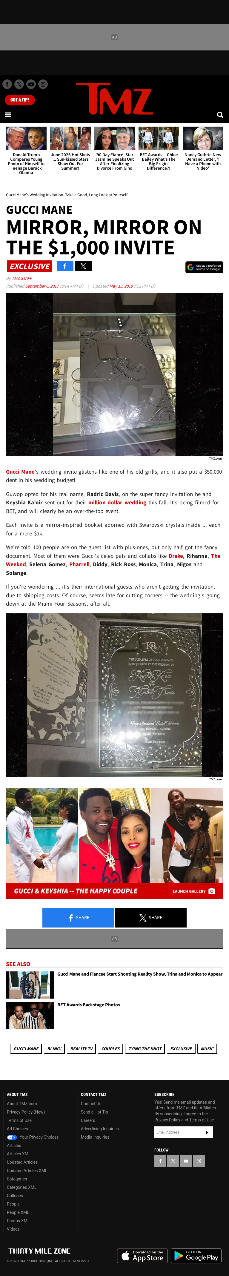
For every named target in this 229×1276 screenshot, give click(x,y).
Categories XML (21, 1187)
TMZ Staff (22, 278)
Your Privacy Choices (33, 1137)
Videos (13, 1229)
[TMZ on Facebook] (7, 84)
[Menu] (8, 114)
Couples (110, 1048)
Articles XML (19, 1153)
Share (78, 918)
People (13, 1204)
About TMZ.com (22, 1103)
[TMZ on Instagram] (43, 84)
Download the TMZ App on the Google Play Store (196, 1255)
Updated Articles (22, 1162)
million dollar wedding (117, 502)
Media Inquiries (95, 1137)
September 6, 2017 (42, 286)
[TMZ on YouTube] (186, 1161)
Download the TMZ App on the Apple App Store (142, 1256)
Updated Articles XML (27, 1170)
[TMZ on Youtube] (31, 84)
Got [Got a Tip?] (19, 100)
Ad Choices (17, 1128)
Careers (88, 1120)
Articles (14, 1145)
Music (207, 1048)
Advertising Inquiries (100, 1128)
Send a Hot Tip (94, 1112)
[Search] (220, 114)
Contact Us (91, 1103)
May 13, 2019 (121, 286)
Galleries (15, 1195)
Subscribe (207, 1132)
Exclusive (181, 1048)
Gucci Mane (25, 1048)
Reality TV (81, 1048)
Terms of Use (19, 1120)
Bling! (54, 1048)
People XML (18, 1212)
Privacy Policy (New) (26, 1112)
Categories (17, 1179)
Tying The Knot (144, 1048)
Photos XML (18, 1220)
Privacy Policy (167, 1119)
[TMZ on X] (19, 84)
